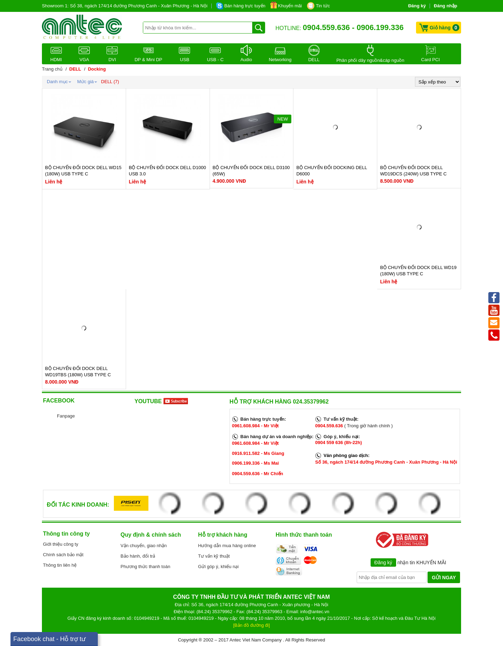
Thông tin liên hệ (59, 565)
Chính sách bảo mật (63, 554)
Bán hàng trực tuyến (244, 5)
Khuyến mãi (290, 5)
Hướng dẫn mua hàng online (227, 545)
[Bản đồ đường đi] (251, 625)
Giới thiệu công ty (60, 544)
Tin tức (323, 5)
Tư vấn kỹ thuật (214, 556)
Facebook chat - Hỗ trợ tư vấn (49, 641)
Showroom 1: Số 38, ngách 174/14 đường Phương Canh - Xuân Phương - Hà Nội (124, 5)
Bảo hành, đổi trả (138, 556)
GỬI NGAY (444, 577)
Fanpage (66, 416)
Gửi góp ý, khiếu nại (218, 566)
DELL (106, 81)
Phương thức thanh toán (145, 566)
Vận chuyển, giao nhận (144, 545)
